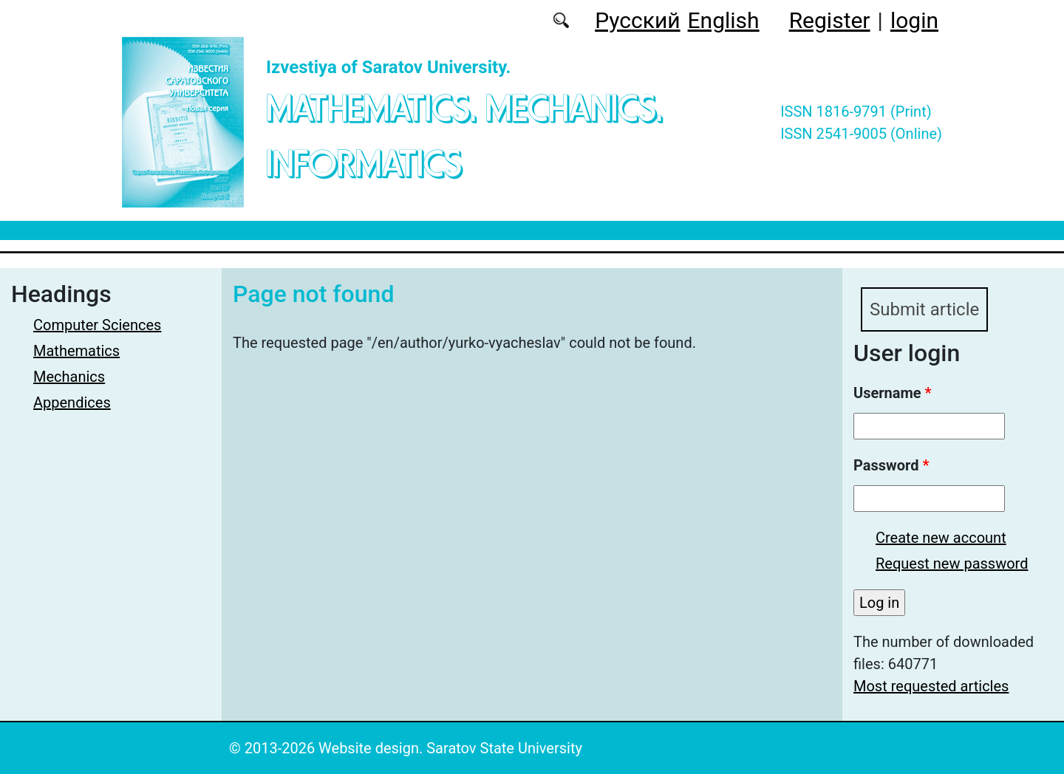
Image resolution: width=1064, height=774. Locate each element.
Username (892, 393)
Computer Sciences (97, 325)
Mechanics (69, 377)
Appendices (72, 402)
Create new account (941, 538)
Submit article (924, 309)
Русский (637, 20)
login (914, 20)
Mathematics (76, 351)
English (724, 20)
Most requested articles (931, 686)
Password (891, 465)
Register (829, 20)
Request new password (952, 563)
